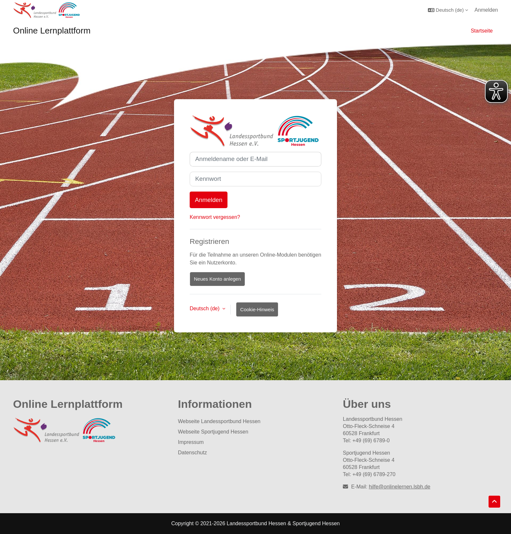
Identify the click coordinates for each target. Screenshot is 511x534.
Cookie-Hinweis (257, 309)
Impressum (191, 442)
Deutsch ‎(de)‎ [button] (205, 308)
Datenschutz (192, 452)
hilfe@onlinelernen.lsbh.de (400, 486)
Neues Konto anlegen (217, 279)
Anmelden (486, 10)
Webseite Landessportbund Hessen (219, 421)
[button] (448, 10)
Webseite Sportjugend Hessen (213, 431)
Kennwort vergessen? (215, 217)
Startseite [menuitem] (482, 30)
